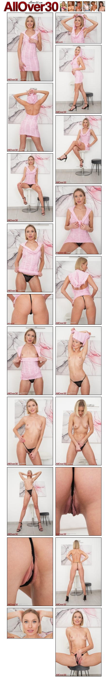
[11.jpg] (30, 360)
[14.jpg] (78, 431)
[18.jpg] (78, 571)
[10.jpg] (30, 309)
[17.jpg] (30, 571)
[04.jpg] (30, 117)
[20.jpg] (78, 642)
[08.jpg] (30, 258)
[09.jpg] (78, 290)
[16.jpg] (78, 501)
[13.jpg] (30, 431)
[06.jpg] (30, 187)
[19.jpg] (30, 623)
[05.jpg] (78, 149)
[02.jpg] (78, 28)
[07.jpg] (78, 220)
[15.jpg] (30, 501)
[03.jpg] (78, 79)
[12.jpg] (78, 360)
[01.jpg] (30, 47)
